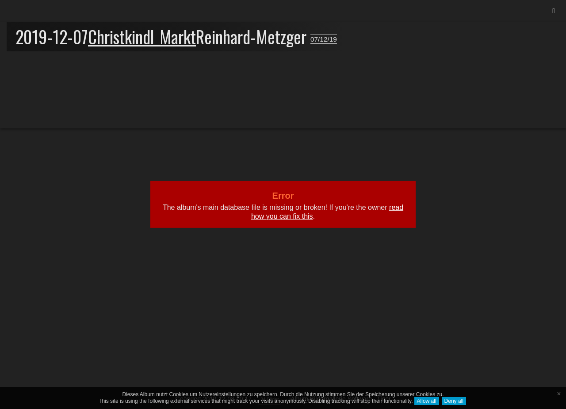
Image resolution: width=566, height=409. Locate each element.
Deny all (453, 401)
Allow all (426, 401)
